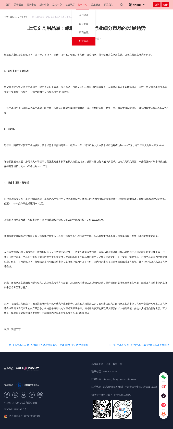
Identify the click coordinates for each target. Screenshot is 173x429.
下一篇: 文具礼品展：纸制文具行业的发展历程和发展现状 (139, 345)
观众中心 (44, 4)
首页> (7, 17)
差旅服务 (95, 4)
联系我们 (108, 4)
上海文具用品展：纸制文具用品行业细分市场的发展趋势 (55, 17)
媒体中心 (83, 4)
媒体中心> (14, 17)
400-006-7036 (110, 371)
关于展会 (18, 4)
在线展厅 (70, 4)
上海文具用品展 (133, 54)
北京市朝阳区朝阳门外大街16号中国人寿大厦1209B (130, 387)
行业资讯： (25, 17)
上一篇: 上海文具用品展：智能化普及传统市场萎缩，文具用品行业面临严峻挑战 (46, 345)
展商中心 (31, 4)
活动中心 (57, 4)
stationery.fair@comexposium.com (119, 379)
